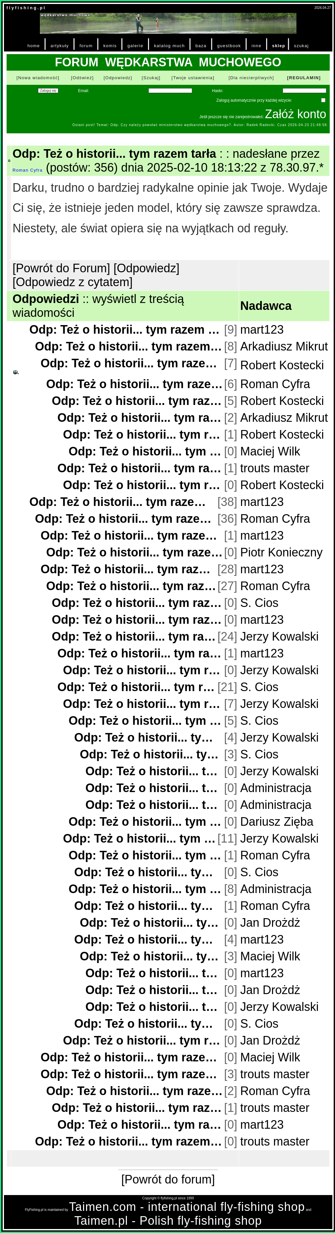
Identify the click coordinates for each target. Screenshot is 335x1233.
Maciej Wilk (270, 451)
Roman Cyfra (28, 170)
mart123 (262, 329)
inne (256, 45)
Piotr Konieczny (281, 552)
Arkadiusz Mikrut (284, 346)
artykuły (59, 45)
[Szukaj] (151, 77)
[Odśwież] (82, 77)
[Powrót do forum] (168, 1179)
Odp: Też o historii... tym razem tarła (126, 329)
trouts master (275, 468)
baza (201, 45)
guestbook (229, 45)
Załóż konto (295, 114)
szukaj (301, 45)
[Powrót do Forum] (61, 268)
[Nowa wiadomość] (37, 77)
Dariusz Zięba (277, 821)
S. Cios (259, 603)
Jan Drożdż (270, 922)
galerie (135, 45)
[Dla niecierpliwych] (251, 77)
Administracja (276, 788)
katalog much (169, 45)
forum (86, 45)
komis (110, 45)
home (33, 45)
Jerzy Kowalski (279, 636)
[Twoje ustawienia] (192, 77)
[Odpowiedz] (118, 77)
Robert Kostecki (282, 365)
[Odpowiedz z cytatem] (73, 282)
